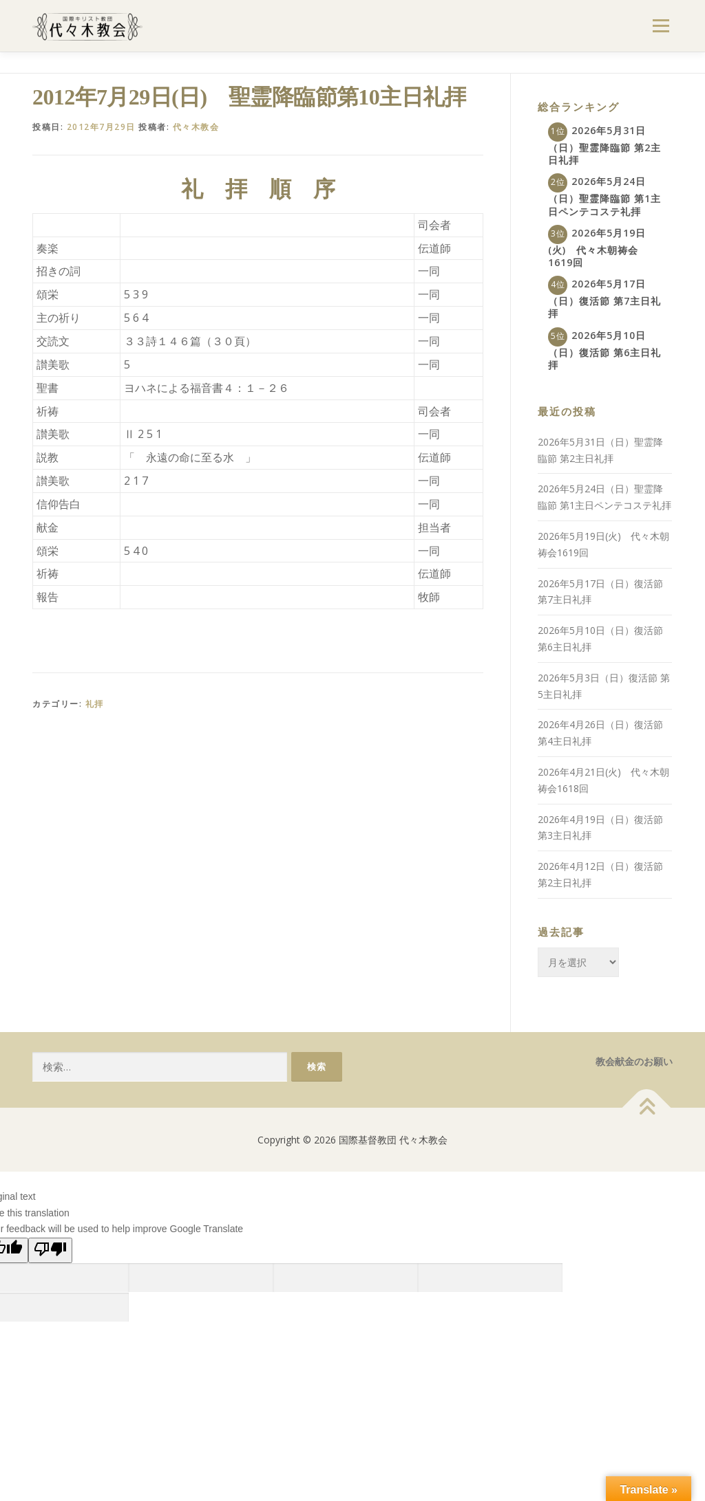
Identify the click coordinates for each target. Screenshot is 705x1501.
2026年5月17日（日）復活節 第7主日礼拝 (604, 298)
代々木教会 (196, 127)
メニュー (661, 25)
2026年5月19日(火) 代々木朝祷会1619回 (597, 247)
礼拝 (94, 704)
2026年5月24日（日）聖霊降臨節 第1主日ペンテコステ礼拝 (604, 196)
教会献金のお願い (634, 1061)
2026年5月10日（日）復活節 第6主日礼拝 (604, 350)
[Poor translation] (50, 1250)
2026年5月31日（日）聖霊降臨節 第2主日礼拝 (604, 145)
